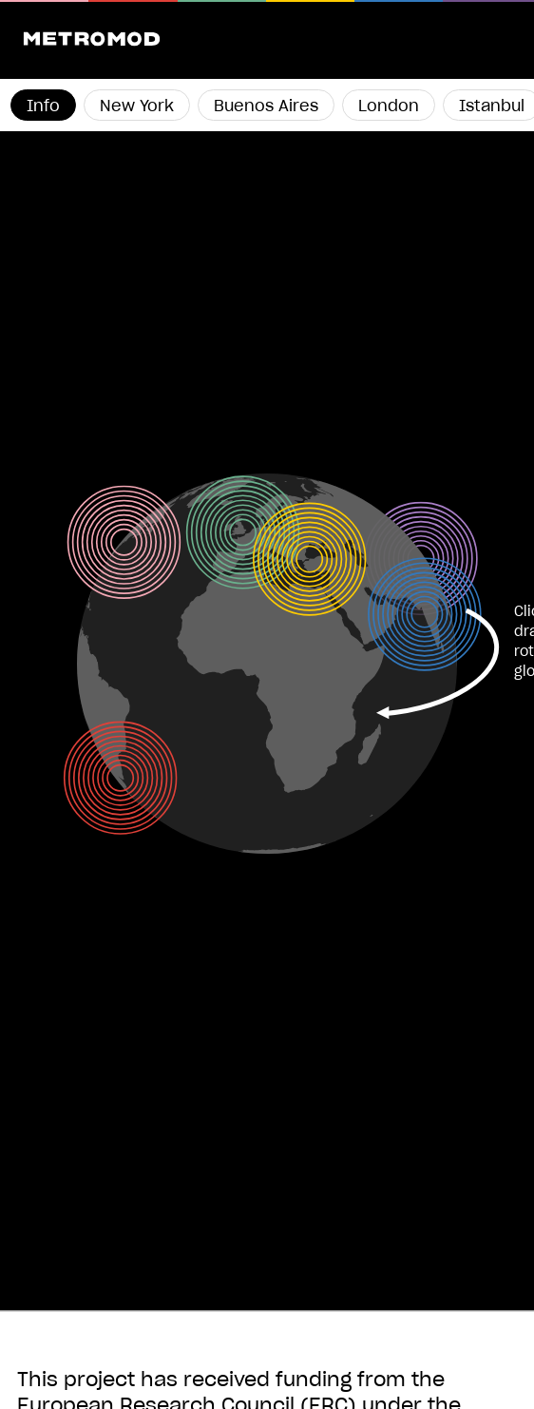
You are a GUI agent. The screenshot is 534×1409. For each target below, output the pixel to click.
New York (137, 106)
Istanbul (491, 106)
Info (43, 106)
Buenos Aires (266, 106)
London (388, 106)
